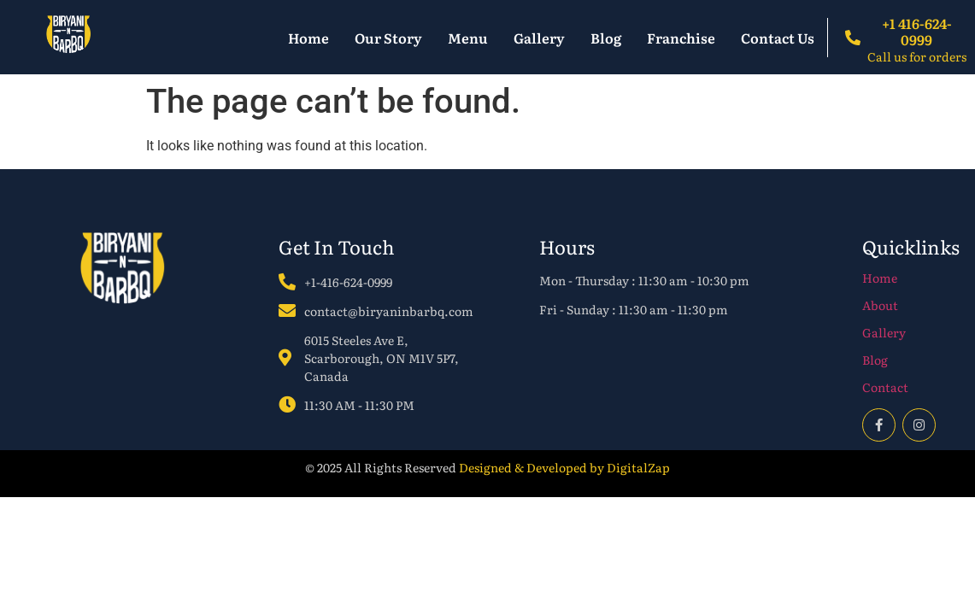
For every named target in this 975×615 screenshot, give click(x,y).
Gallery (539, 37)
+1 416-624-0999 (917, 31)
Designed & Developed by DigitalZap (564, 467)
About (880, 304)
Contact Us (777, 37)
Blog (605, 37)
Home (308, 37)
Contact (885, 386)
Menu (468, 37)
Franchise (681, 37)
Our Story (388, 37)
